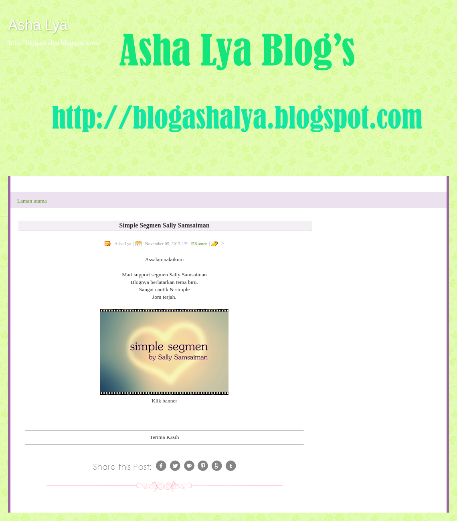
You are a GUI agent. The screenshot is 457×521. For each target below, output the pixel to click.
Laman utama (32, 201)
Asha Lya (38, 25)
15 (198, 243)
